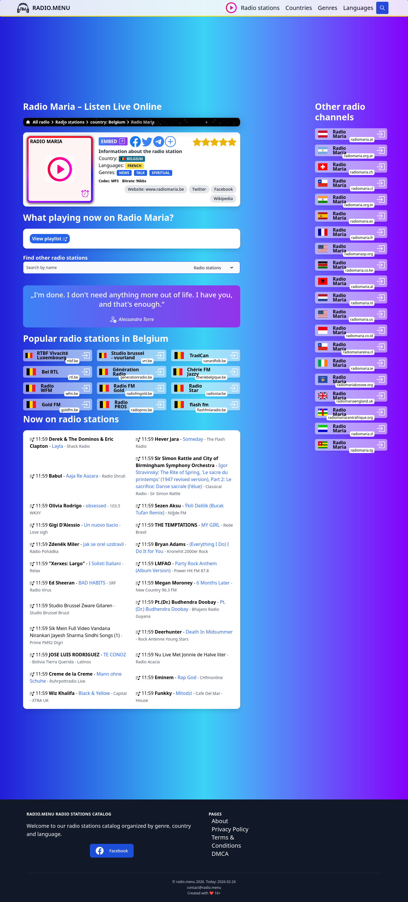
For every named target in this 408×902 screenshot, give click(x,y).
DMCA (220, 854)
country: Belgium (107, 122)
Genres (327, 8)
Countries (298, 8)
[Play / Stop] (231, 7)
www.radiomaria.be (165, 189)
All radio (38, 122)
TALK (140, 172)
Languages (358, 8)
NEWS (124, 172)
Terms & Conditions (226, 841)
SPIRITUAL (161, 172)
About (220, 821)
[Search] (382, 8)
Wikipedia (223, 198)
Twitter (199, 189)
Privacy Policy (230, 829)
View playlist (49, 238)
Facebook (223, 189)
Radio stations (260, 8)
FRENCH (135, 165)
